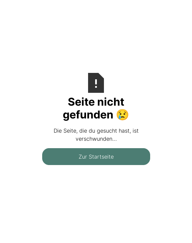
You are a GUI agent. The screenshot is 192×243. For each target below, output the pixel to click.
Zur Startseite (96, 156)
